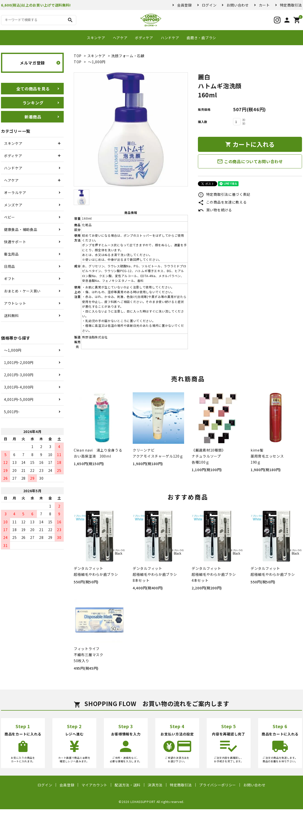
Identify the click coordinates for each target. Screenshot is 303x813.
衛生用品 (11, 254)
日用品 (9, 266)
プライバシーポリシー (217, 784)
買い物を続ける (215, 209)
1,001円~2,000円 (18, 362)
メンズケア (13, 204)
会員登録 (184, 5)
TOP (78, 55)
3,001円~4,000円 (18, 387)
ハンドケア (170, 37)
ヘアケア (120, 37)
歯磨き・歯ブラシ (201, 37)
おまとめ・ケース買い (22, 290)
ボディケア (144, 37)
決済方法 (155, 784)
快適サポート (15, 241)
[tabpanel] (131, 129)
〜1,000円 (96, 61)
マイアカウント (94, 784)
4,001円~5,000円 (18, 399)
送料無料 (11, 315)
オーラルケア (15, 192)
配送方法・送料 (127, 784)
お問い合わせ (237, 5)
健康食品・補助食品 (20, 229)
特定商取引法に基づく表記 (224, 194)
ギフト (9, 278)
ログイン (209, 5)
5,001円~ (12, 411)
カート (264, 5)
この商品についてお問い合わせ (250, 161)
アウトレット (15, 303)
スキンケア (96, 37)
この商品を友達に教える (222, 202)
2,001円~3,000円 (18, 374)
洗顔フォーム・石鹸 (127, 55)
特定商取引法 (291, 5)
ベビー (9, 217)
